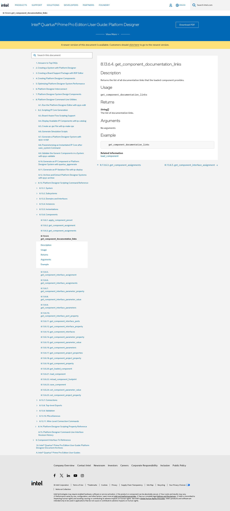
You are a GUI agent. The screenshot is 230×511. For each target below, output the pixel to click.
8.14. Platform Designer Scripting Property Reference (62, 426)
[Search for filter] (61, 55)
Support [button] (37, 5)
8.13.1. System (46, 188)
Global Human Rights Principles (152, 498)
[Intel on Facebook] (55, 476)
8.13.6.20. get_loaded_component (56, 368)
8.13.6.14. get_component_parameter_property (62, 337)
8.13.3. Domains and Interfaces (53, 198)
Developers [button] (71, 5)
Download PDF (187, 24)
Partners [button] (88, 5)
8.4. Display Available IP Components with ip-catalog (62, 121)
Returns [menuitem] (44, 254)
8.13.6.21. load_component (53, 374)
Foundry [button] (104, 5)
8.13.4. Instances (47, 204)
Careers (124, 465)
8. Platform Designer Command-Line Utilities (56, 99)
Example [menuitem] (45, 264)
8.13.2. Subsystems (48, 193)
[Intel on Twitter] (61, 476)
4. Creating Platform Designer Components (55, 78)
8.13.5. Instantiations (48, 209)
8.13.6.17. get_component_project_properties (62, 353)
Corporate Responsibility (144, 465)
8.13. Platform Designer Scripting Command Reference (63, 183)
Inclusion (165, 465)
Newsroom (99, 465)
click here (134, 44)
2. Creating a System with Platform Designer (56, 68)
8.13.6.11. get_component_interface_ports (60, 321)
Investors (112, 465)
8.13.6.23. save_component (53, 384)
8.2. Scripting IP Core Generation (53, 110)
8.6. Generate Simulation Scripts (53, 131)
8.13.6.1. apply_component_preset (56, 220)
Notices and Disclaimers (166, 496)
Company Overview (64, 465)
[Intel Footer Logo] (37, 483)
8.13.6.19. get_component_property (57, 363)
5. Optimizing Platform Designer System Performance (60, 83)
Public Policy (179, 465)
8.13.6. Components (48, 214)
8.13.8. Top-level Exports (50, 405)
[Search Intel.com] (213, 5)
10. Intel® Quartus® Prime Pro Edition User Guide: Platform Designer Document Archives (62, 446)
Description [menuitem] (46, 245)
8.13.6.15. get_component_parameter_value (61, 342)
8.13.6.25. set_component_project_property (61, 395)
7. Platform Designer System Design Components (58, 94)
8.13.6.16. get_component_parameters (58, 347)
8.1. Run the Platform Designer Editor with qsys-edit (62, 105)
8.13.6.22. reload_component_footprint (59, 379)
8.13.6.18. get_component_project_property (61, 358)
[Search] (194, 5)
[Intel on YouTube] (75, 476)
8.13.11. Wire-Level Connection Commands (59, 421)
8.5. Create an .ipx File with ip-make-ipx (56, 126)
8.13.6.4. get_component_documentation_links (59, 237)
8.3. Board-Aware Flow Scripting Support (56, 115)
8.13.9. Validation (47, 410)
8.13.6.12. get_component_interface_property (62, 326)
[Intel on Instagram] (82, 476)
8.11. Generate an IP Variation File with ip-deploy (60, 169)
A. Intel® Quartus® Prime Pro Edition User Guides (58, 452)
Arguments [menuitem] (46, 259)
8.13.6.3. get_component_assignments (58, 230)
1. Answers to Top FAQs (47, 63)
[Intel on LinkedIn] (68, 476)
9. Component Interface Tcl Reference (53, 440)
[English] (180, 5)
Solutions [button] (53, 5)
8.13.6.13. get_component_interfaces (58, 331)
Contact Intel (84, 465)
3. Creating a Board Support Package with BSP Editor (59, 73)
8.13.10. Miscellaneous (49, 416)
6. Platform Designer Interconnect (51, 89)
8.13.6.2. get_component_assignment (58, 225)
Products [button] (21, 5)
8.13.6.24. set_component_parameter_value (61, 389)
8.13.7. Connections (48, 400)
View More (113, 34)
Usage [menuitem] (44, 250)
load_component (110, 156)
